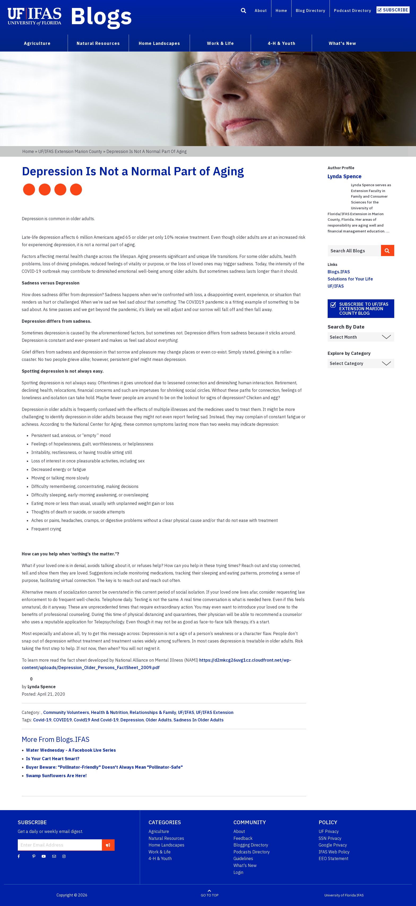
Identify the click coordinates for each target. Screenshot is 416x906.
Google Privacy (333, 845)
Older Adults (159, 719)
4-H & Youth (160, 858)
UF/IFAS (186, 712)
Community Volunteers (66, 712)
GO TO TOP (209, 895)
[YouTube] (44, 856)
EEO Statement (333, 858)
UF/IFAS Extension (214, 712)
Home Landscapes (166, 845)
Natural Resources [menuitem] (98, 43)
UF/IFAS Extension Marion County (70, 151)
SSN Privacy (330, 838)
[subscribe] (108, 844)
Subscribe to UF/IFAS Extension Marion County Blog (363, 308)
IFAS (360, 895)
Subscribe (395, 9)
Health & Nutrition (109, 712)
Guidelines (243, 858)
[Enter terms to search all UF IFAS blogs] (354, 251)
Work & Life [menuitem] (220, 43)
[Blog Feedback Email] (54, 856)
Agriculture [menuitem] (37, 43)
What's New (245, 865)
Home (281, 10)
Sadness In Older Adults (199, 719)
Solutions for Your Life (350, 279)
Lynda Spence (345, 176)
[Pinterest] (33, 856)
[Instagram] (64, 856)
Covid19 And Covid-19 (96, 719)
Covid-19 (42, 719)
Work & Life (160, 851)
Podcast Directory (352, 10)
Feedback (243, 838)
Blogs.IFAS (339, 271)
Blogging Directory (250, 845)
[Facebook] (19, 856)
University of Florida (340, 895)
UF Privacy (329, 831)
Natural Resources (166, 838)
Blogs (101, 15)
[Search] (243, 11)
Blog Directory (310, 10)
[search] (387, 250)
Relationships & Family (153, 712)
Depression (132, 719)
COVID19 (62, 719)
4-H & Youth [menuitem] (281, 43)
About (261, 10)
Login (238, 872)
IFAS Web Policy (334, 851)
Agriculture (159, 831)
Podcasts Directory (251, 851)
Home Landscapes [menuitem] (159, 43)
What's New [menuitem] (342, 43)
